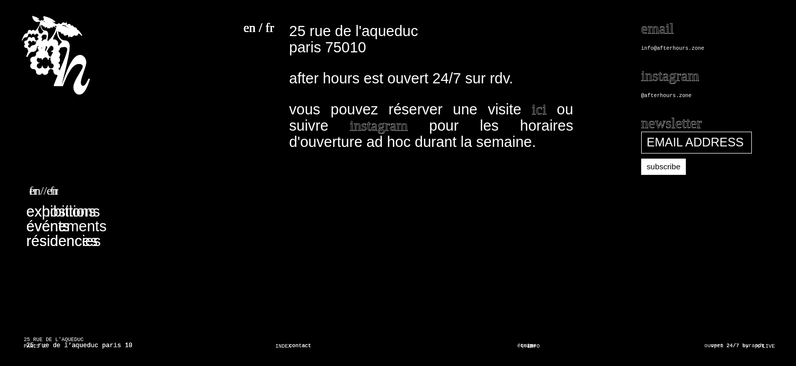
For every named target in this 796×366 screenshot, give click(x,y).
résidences (61, 241)
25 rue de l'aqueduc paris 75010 (353, 39)
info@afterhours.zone (672, 48)
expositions (63, 211)
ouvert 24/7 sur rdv (735, 346)
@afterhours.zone (666, 96)
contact (300, 346)
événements (66, 226)
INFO (533, 346)
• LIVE (765, 346)
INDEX (283, 346)
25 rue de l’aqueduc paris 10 (79, 345)
